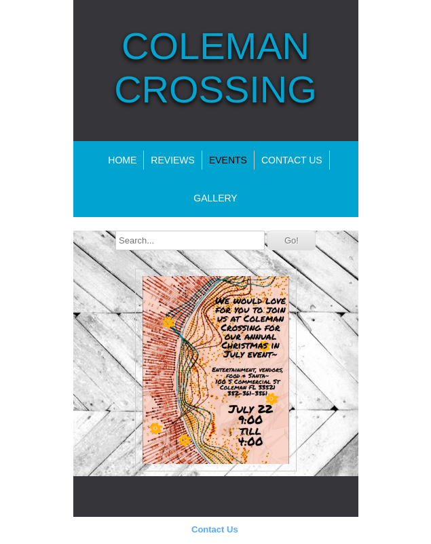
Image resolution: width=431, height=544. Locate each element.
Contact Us (214, 529)
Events (228, 160)
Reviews (173, 160)
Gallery (215, 198)
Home (122, 160)
